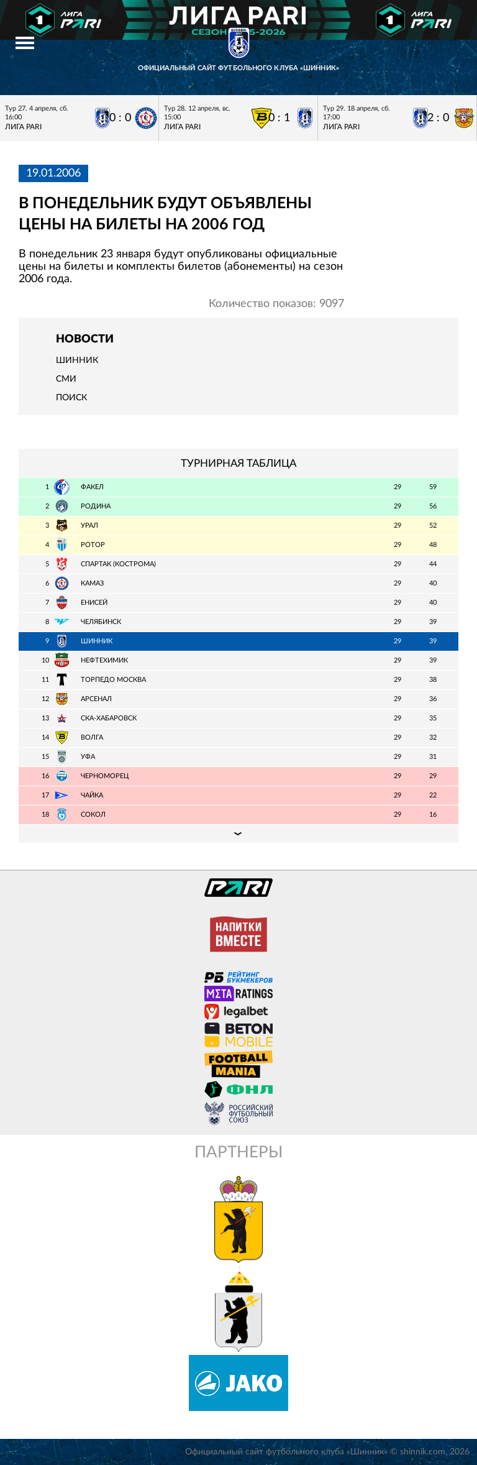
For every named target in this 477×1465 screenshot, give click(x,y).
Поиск (71, 397)
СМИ (66, 379)
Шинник (77, 360)
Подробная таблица (238, 833)
